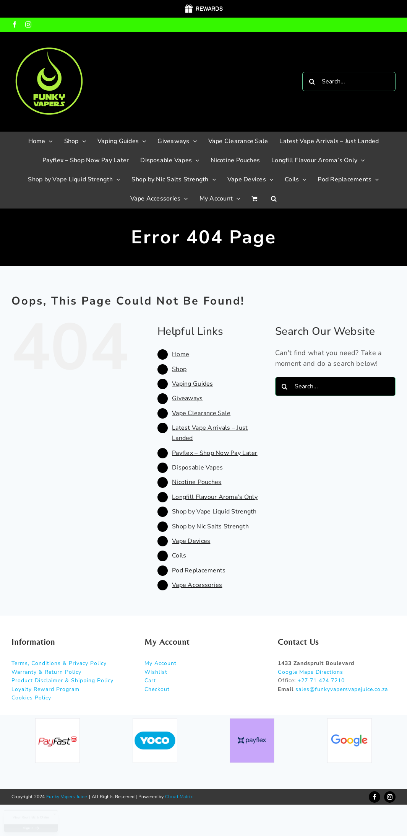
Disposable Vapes (197, 467)
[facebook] (374, 797)
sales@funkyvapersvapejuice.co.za (341, 689)
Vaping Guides (192, 384)
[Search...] (349, 81)
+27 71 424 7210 (321, 680)
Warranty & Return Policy (46, 672)
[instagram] (390, 797)
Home (180, 354)
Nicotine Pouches (196, 482)
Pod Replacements (198, 570)
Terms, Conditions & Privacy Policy (59, 663)
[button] (273, 198)
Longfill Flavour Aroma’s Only (215, 497)
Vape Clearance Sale (201, 413)
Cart (150, 680)
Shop (179, 369)
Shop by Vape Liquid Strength (214, 511)
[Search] (311, 81)
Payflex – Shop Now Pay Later (215, 453)
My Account (160, 663)
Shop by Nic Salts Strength (210, 526)
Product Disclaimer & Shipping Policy (62, 680)
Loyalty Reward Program (45, 689)
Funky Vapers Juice (66, 797)
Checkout (157, 689)
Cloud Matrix (179, 797)
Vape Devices (191, 541)
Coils (179, 555)
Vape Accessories (197, 585)
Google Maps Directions (310, 672)
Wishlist (155, 672)
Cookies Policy (31, 697)
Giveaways (187, 398)
